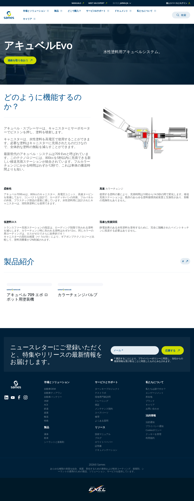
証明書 (98, 445)
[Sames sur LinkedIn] (6, 397)
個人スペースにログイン (178, 3)
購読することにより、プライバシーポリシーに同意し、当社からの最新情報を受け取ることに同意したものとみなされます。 (148, 360)
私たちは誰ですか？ (156, 388)
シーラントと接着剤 (54, 441)
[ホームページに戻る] (9, 15)
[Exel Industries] (97, 489)
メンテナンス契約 (104, 408)
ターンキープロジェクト (107, 388)
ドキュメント (123, 10)
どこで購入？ (74, 10)
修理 (97, 416)
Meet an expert (98, 3)
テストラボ (100, 392)
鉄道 (46, 408)
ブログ (98, 437)
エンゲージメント (155, 392)
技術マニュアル (103, 434)
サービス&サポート (97, 10)
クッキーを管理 (153, 434)
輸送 (46, 416)
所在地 (149, 396)
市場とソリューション (36, 10)
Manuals (78, 3)
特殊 (46, 420)
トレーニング (101, 400)
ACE (46, 404)
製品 (58, 10)
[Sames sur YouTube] (12, 397)
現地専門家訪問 (103, 396)
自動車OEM (50, 388)
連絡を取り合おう (20, 60)
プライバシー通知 (155, 426)
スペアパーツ (101, 412)
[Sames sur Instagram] (25, 397)
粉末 (46, 437)
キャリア (29, 18)
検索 (181, 15)
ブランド (150, 400)
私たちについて (146, 10)
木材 (46, 400)
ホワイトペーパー (104, 441)
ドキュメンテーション (106, 449)
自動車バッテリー (53, 396)
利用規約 (150, 437)
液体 (46, 434)
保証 (97, 404)
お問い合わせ (152, 408)
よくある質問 (101, 420)
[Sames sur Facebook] (19, 397)
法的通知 (150, 422)
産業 (46, 412)
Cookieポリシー (154, 430)
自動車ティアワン (53, 392)
